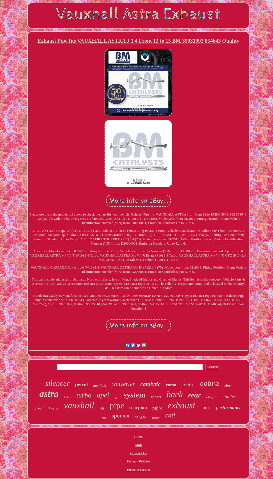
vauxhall (79, 405)
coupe (211, 397)
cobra (209, 384)
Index (138, 437)
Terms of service (138, 470)
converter (123, 384)
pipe (117, 405)
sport (205, 407)
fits (102, 408)
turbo (83, 395)
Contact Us (138, 453)
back (175, 394)
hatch (67, 397)
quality (155, 417)
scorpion (138, 407)
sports (156, 397)
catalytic (150, 384)
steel (227, 385)
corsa (171, 384)
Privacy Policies (138, 461)
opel (103, 395)
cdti (170, 415)
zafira (157, 408)
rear (194, 395)
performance (228, 407)
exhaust (181, 405)
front (39, 408)
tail (116, 397)
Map (138, 445)
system (135, 394)
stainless (230, 396)
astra (49, 394)
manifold (99, 385)
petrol (81, 384)
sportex (121, 415)
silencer (57, 383)
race (104, 417)
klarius (53, 408)
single (140, 417)
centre (188, 384)
